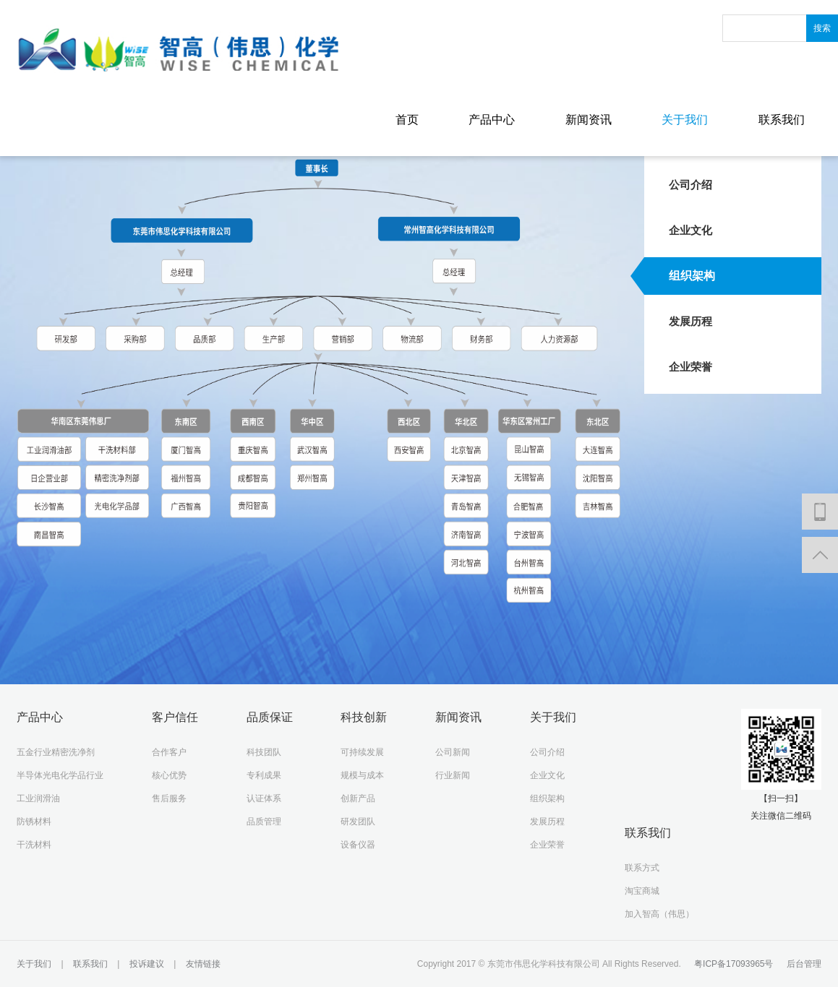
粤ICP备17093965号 (733, 964)
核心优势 (169, 775)
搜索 (822, 28)
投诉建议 (146, 964)
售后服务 (169, 798)
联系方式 (642, 868)
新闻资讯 (588, 119)
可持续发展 (362, 752)
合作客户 (169, 752)
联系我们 (781, 119)
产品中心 (492, 119)
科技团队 (264, 752)
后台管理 (804, 964)
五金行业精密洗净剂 (56, 752)
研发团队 (358, 821)
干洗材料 (34, 845)
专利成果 (264, 775)
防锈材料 (34, 821)
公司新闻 (452, 752)
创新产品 (358, 798)
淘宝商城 (642, 891)
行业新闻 (452, 775)
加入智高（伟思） (659, 914)
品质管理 (264, 821)
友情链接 (201, 964)
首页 (407, 119)
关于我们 (685, 119)
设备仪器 (358, 845)
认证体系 (264, 798)
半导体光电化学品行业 (60, 775)
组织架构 (692, 276)
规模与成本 (362, 775)
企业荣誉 (690, 367)
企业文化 (690, 230)
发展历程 (690, 321)
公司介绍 (690, 184)
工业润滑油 (38, 798)
